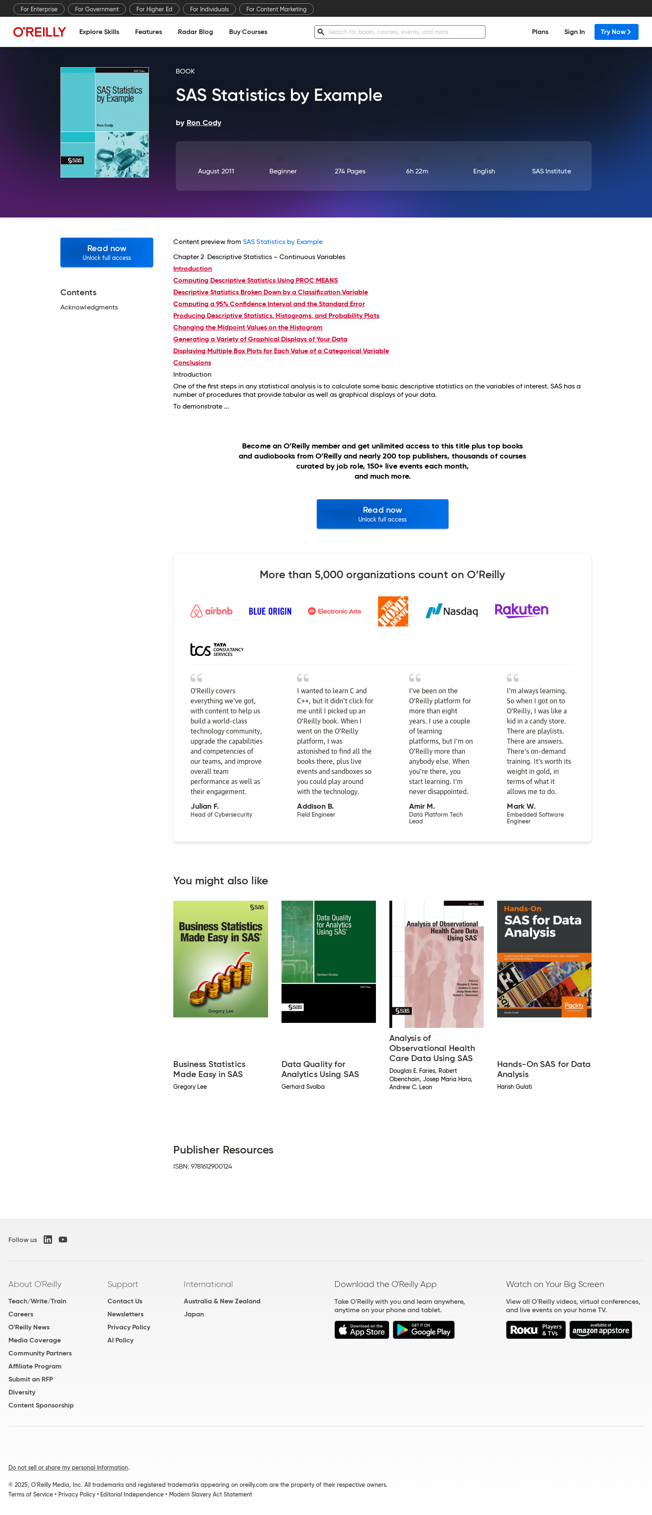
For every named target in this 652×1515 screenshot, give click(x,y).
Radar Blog (195, 31)
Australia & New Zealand (222, 1301)
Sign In (574, 31)
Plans (540, 31)
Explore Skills (99, 31)
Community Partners (40, 1353)
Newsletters (125, 1314)
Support (122, 1284)
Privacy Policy (128, 1327)
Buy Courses (248, 31)
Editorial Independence (132, 1494)
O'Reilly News (29, 1327)
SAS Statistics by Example (283, 242)
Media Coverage (34, 1340)
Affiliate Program (35, 1366)
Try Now (616, 31)
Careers (20, 1314)
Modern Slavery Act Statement (210, 1494)
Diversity (21, 1392)
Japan (194, 1314)
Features (148, 31)
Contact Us (124, 1301)
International (208, 1284)
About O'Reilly (34, 1284)
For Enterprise (39, 9)
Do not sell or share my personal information (68, 1467)
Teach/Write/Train (37, 1301)
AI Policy (120, 1340)
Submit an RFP (30, 1379)
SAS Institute (551, 171)
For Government (97, 9)
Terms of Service (30, 1494)
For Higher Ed (154, 9)
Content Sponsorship (41, 1405)
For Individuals (209, 9)
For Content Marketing (276, 9)
